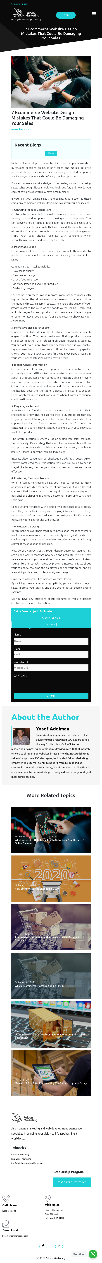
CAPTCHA (20, 675)
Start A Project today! (72, 1182)
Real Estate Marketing (21, 1159)
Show (51, 153)
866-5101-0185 (51, 618)
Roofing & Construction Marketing (27, 1163)
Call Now (51, 624)
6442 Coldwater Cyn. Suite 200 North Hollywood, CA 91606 (54, 1214)
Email (17, 648)
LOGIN (65, 15)
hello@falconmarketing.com (15, 1236)
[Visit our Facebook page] (43, 1246)
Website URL (22, 662)
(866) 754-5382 (19, 4)
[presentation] (37, 684)
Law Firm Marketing (20, 1154)
